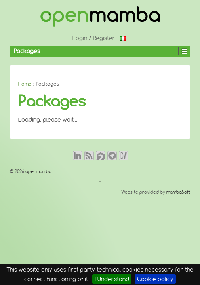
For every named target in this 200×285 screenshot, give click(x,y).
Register (104, 38)
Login (79, 38)
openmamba (37, 171)
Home (25, 84)
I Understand (112, 279)
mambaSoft (178, 192)
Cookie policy (155, 279)
